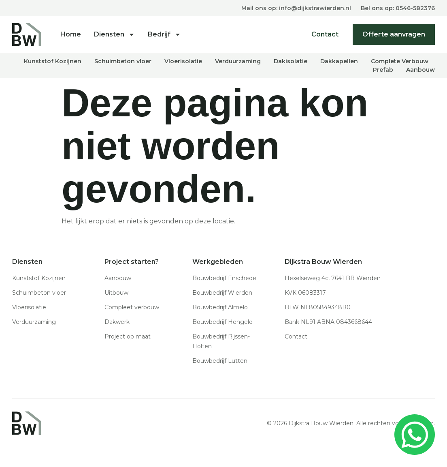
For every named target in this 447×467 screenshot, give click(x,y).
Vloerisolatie (183, 60)
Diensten (114, 34)
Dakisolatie (290, 60)
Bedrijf (164, 34)
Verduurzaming (238, 60)
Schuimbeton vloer (122, 60)
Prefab (383, 69)
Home (70, 34)
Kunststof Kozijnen (52, 60)
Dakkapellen (339, 60)
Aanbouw (420, 69)
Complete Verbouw (399, 60)
